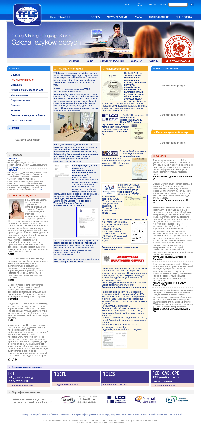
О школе (15, 74)
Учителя (15, 110)
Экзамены (64, 414)
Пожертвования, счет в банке (28, 115)
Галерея (15, 105)
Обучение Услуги (20, 100)
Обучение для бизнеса (47, 414)
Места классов (19, 95)
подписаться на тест (22, 385)
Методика (16, 85)
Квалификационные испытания (92, 414)
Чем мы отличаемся (22, 79)
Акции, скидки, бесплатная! (27, 90)
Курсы (111, 414)
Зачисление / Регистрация (127, 414)
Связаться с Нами (21, 120)
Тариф (74, 414)
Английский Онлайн (158, 414)
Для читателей (175, 414)
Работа (144, 414)
